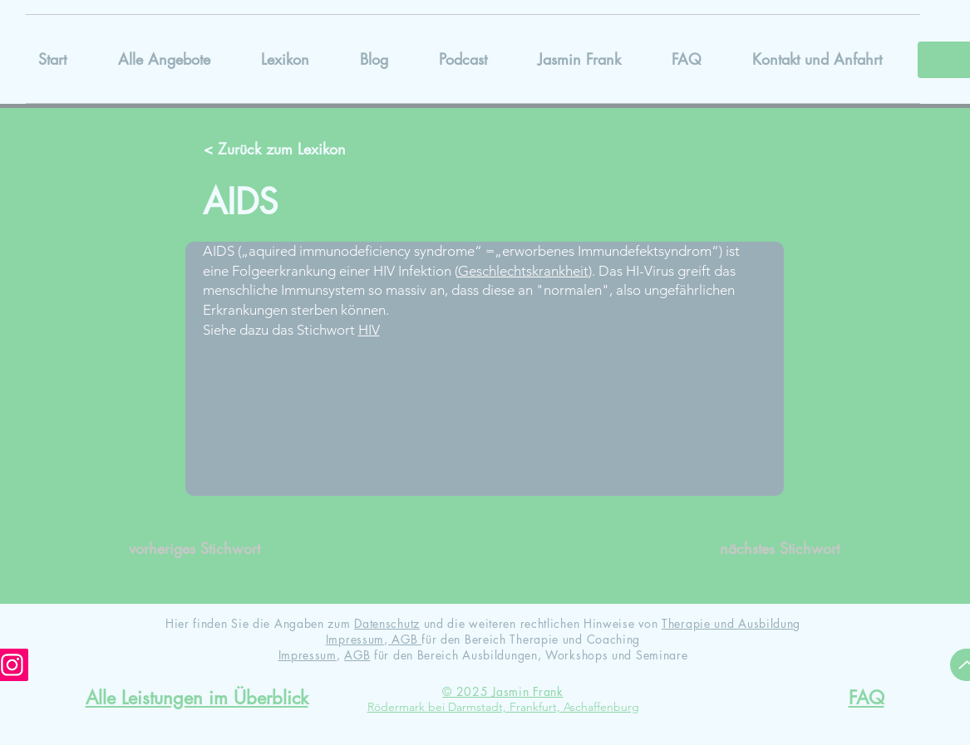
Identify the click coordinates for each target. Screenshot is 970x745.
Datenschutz (387, 623)
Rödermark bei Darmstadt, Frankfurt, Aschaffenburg (503, 706)
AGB (405, 639)
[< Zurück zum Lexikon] (277, 149)
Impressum (355, 639)
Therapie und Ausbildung (731, 623)
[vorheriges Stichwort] (201, 549)
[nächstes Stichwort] (767, 549)
